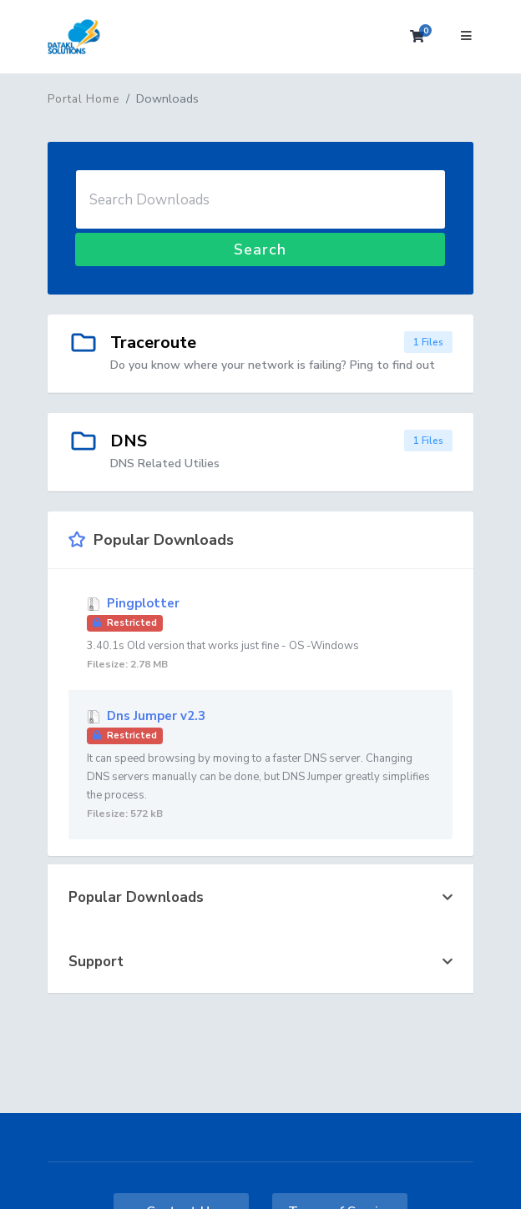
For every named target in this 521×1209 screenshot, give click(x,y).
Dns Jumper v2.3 (260, 765)
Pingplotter (260, 634)
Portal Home (83, 99)
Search (260, 249)
